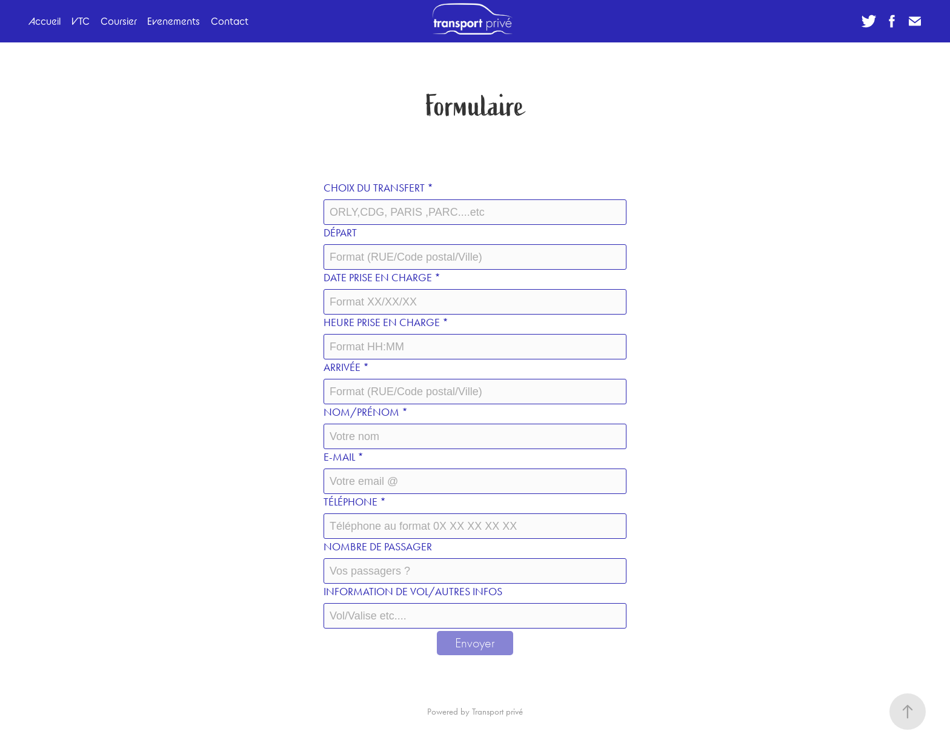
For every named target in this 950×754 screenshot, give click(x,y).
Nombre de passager (378, 546)
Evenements (173, 21)
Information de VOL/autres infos (413, 591)
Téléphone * (355, 501)
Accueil (44, 21)
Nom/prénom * (366, 412)
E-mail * (344, 457)
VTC (80, 21)
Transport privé (497, 711)
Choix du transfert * (378, 187)
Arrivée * (346, 367)
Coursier (119, 21)
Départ (340, 232)
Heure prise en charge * (386, 322)
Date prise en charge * (382, 277)
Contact (229, 21)
